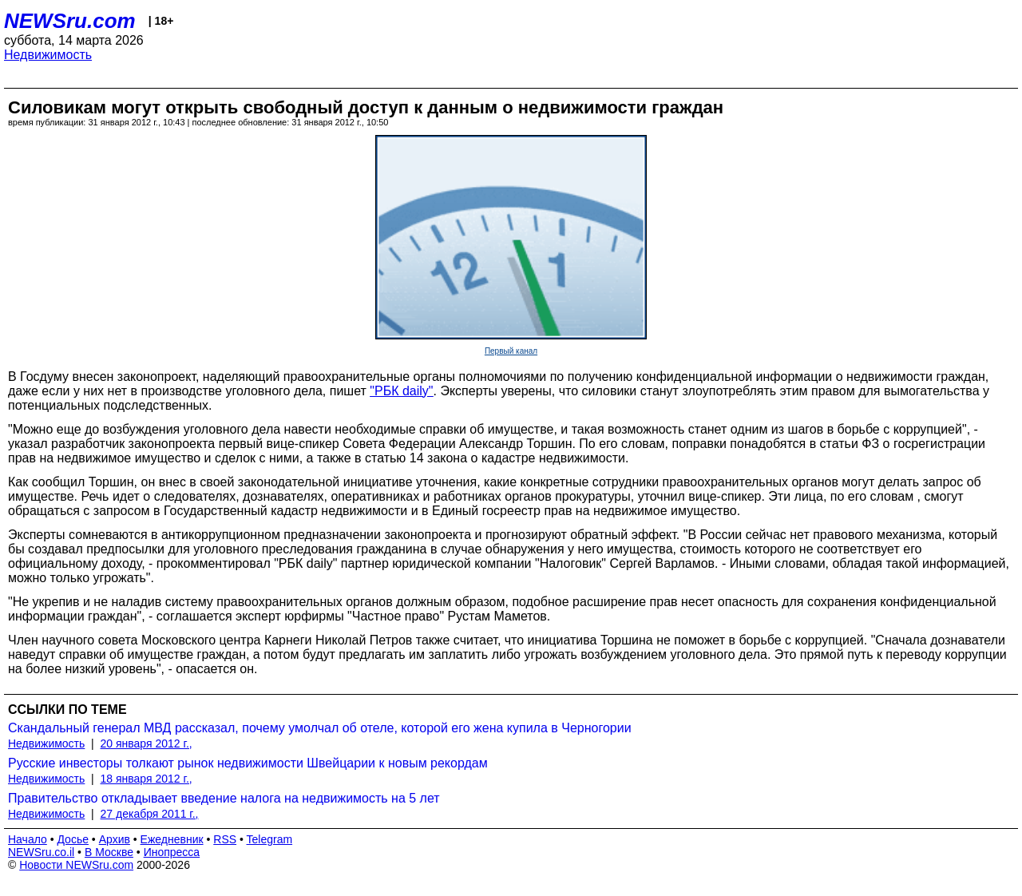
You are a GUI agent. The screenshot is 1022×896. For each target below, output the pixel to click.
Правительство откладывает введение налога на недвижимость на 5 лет (224, 798)
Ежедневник (172, 839)
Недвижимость (48, 54)
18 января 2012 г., (146, 778)
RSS (224, 839)
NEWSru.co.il (41, 852)
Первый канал (511, 351)
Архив (114, 839)
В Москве (109, 852)
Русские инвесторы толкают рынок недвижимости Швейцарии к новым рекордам (248, 763)
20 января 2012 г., (146, 743)
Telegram (270, 839)
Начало (27, 839)
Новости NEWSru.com (76, 864)
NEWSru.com (70, 21)
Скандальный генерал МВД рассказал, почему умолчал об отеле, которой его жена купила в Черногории (320, 728)
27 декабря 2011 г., (150, 813)
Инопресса (172, 852)
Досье (73, 839)
